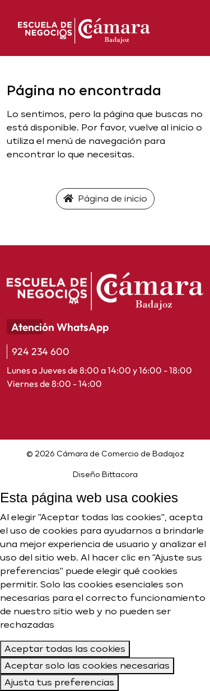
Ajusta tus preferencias (59, 682)
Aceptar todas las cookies (64, 649)
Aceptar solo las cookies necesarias (87, 665)
